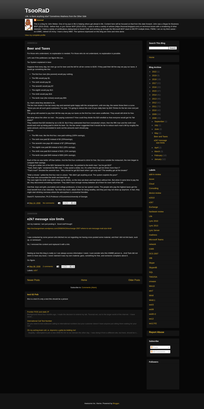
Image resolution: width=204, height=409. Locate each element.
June (156, 129)
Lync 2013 (153, 226)
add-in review (155, 174)
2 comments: (48, 266)
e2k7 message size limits (45, 219)
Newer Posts (33, 280)
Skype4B (153, 267)
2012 (154, 102)
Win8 (151, 295)
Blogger (116, 403)
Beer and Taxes (38, 48)
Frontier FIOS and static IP (38, 312)
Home (84, 280)
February (158, 155)
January (158, 159)
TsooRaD (37, 10)
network (152, 244)
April (156, 147)
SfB (150, 258)
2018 (154, 79)
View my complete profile (35, 35)
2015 (154, 91)
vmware (152, 281)
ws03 (151, 305)
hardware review (156, 211)
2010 (154, 110)
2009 (154, 114)
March (157, 151)
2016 (154, 87)
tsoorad (40, 20)
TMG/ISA (153, 277)
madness (153, 235)
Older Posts (134, 280)
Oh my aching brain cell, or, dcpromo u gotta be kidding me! (51, 330)
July (156, 125)
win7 (151, 291)
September (159, 121)
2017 (154, 83)
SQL (151, 272)
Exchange (153, 207)
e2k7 (36, 270)
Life (150, 216)
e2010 (152, 198)
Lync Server (154, 230)
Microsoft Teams (156, 239)
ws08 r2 (152, 314)
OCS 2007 (153, 253)
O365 (151, 249)
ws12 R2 (153, 323)
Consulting (153, 188)
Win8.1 (152, 300)
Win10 (152, 286)
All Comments (158, 352)
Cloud (151, 184)
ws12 (151, 319)
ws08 (151, 309)
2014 (154, 95)
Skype (152, 263)
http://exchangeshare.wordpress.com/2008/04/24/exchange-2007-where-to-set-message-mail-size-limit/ (69, 228)
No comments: (49, 203)
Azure (151, 179)
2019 (154, 75)
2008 (154, 118)
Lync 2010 (153, 221)
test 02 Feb (32, 294)
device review (155, 193)
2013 (154, 99)
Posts (154, 347)
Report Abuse (156, 332)
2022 (154, 72)
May (156, 133)
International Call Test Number (39, 321)
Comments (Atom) (89, 287)
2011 (154, 106)
